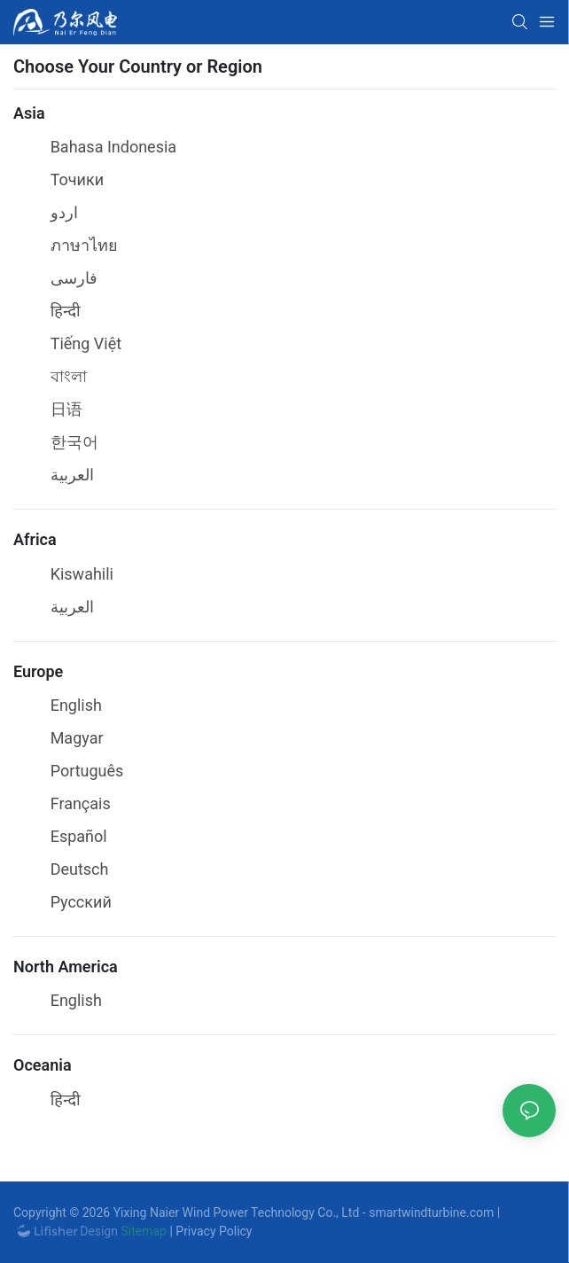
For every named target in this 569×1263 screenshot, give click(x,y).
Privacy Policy (213, 1231)
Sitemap (142, 1231)
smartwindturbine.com (431, 1212)
